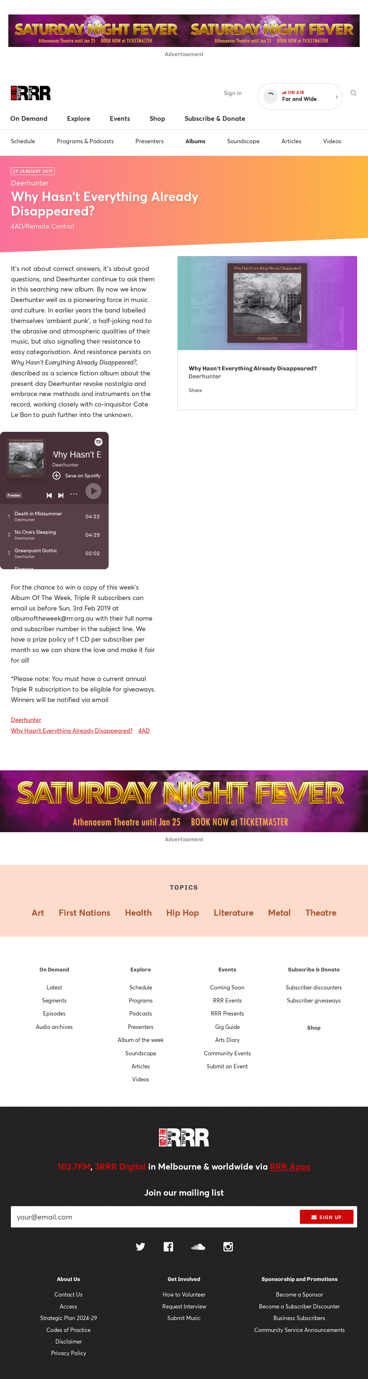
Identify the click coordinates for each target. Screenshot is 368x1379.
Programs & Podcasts (85, 141)
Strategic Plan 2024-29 (68, 1317)
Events (227, 969)
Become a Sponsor (299, 1294)
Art (38, 912)
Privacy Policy (68, 1353)
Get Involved (184, 1279)
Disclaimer (68, 1341)
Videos (332, 141)
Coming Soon (227, 987)
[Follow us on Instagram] (228, 1248)
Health (138, 912)
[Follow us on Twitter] (140, 1247)
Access (68, 1306)
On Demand (54, 969)
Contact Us (68, 1294)
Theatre (320, 912)
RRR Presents (227, 1013)
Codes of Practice (68, 1329)
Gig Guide (227, 1026)
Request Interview (184, 1306)
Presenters (149, 141)
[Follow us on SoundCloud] (198, 1247)
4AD (144, 730)
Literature (234, 912)
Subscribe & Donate (314, 969)
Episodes (54, 1013)
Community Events (227, 1053)
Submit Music (184, 1317)
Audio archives (54, 1026)
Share (195, 390)
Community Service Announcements (299, 1329)
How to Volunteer (184, 1294)
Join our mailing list (184, 1192)
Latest (54, 987)
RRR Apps (290, 1166)
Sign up (326, 1217)
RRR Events (227, 1000)
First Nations (84, 912)
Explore (140, 969)
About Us (68, 1279)
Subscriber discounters (314, 987)
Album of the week (141, 1039)
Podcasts (140, 1013)
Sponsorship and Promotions (300, 1279)
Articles (291, 141)
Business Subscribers (299, 1317)
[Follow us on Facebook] (168, 1248)
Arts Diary (227, 1039)
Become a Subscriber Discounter (299, 1306)
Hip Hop (182, 912)
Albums (195, 141)
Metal (279, 912)
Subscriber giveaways (314, 1000)
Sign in (233, 93)
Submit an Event (227, 1066)
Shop (314, 1028)
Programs (141, 1000)
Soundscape (243, 141)
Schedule (23, 141)
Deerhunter (26, 719)
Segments (54, 1000)
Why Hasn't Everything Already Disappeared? (72, 730)
